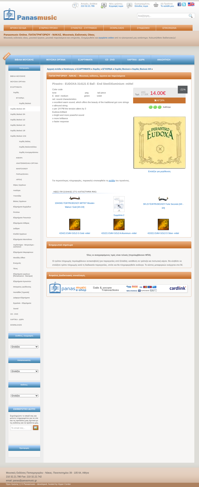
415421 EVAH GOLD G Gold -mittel (74, 233)
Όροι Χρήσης (12, 484)
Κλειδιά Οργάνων (20, 234)
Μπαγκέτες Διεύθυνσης (22, 287)
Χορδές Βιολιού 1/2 (17, 120)
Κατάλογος (69, 69)
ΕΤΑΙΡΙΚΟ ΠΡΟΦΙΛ (48, 28)
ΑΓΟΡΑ (159, 100)
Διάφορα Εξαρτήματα (21, 298)
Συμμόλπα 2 (119, 215)
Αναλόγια (16, 190)
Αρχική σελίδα (54, 69)
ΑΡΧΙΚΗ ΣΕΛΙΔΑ (18, 28)
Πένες (15, 269)
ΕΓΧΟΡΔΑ (20, 98)
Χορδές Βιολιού (25, 103)
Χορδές (16, 92)
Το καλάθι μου (167, 6)
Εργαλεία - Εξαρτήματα (22, 303)
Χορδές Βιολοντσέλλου (28, 147)
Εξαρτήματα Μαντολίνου (22, 239)
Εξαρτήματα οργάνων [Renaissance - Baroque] (22, 275)
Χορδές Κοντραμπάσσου (28, 152)
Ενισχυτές (17, 263)
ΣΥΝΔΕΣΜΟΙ (143, 28)
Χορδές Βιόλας (25, 141)
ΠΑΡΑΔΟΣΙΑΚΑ (22, 174)
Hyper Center (64, 484)
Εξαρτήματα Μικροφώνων (23, 252)
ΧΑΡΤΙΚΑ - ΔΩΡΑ (136, 59)
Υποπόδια (17, 196)
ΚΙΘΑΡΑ (19, 158)
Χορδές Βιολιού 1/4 (17, 125)
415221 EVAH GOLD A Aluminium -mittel (118, 233)
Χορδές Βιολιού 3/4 (17, 114)
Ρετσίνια (16, 212)
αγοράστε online (106, 38)
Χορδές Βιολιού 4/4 (17, 109)
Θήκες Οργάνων (19, 185)
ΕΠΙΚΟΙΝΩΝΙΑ (169, 28)
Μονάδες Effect (19, 258)
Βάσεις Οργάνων (19, 201)
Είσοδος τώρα (141, 6)
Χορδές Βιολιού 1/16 (18, 136)
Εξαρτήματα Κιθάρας (21, 223)
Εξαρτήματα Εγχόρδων (22, 207)
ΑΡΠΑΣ (19, 180)
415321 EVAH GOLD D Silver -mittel (163, 233)
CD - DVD (110, 59)
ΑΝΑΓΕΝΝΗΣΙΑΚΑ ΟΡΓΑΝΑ (27, 163)
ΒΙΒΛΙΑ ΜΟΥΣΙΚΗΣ (24, 59)
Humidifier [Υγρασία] (21, 292)
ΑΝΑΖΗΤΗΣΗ (163, 59)
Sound (15, 309)
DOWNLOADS (117, 28)
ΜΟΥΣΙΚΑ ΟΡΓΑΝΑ (55, 59)
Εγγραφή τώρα (116, 6)
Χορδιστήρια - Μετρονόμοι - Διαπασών (24, 246)
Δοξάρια (16, 229)
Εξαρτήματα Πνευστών (22, 218)
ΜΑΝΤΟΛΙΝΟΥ (22, 169)
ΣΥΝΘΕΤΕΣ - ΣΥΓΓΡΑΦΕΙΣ (84, 28)
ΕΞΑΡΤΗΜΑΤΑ (85, 59)
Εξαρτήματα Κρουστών (22, 281)
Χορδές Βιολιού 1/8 (17, 131)
